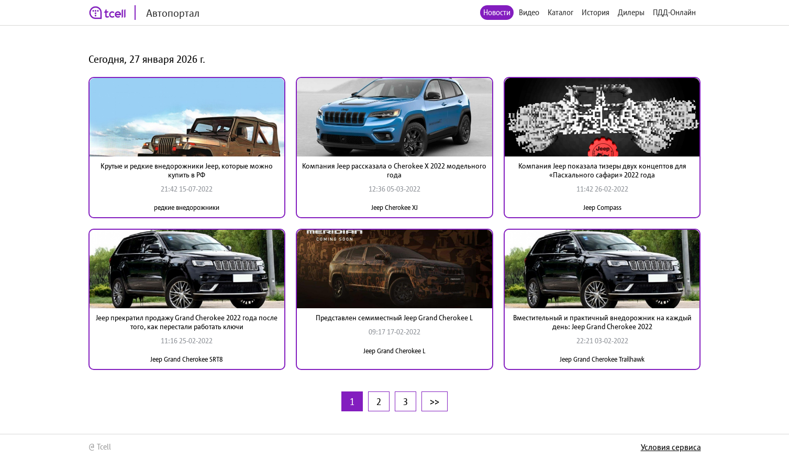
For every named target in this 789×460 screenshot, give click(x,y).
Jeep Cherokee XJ (394, 207)
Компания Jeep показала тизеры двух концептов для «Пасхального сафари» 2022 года (602, 170)
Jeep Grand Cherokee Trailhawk (602, 359)
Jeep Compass (602, 207)
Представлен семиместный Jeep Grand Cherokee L (394, 317)
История (595, 12)
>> (434, 401)
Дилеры (631, 12)
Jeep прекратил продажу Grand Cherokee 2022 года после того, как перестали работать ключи (186, 322)
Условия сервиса (671, 447)
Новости (496, 12)
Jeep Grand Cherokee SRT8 (186, 359)
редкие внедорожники (186, 207)
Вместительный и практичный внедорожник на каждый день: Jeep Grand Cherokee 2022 (602, 322)
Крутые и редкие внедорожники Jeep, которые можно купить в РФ (187, 170)
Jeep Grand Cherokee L (394, 351)
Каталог (560, 12)
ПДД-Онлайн (674, 12)
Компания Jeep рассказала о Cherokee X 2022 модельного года (394, 170)
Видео (529, 12)
